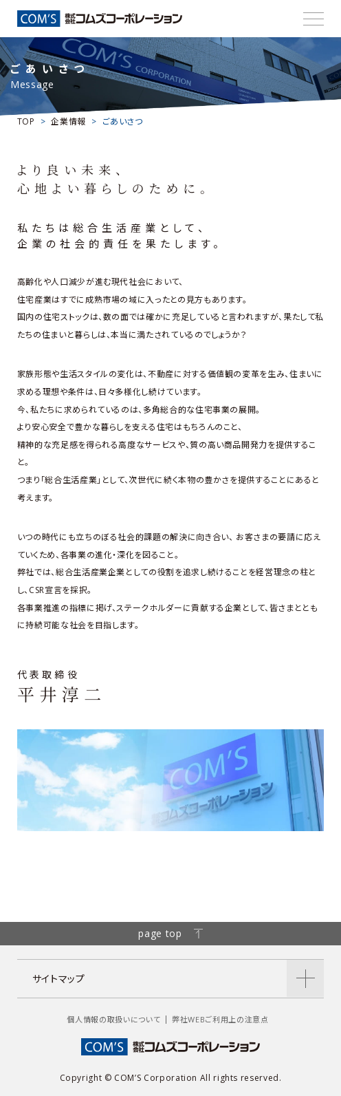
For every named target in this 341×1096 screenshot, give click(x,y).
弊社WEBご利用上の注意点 (220, 1019)
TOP (26, 121)
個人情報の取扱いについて (113, 1019)
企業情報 (68, 121)
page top (170, 933)
